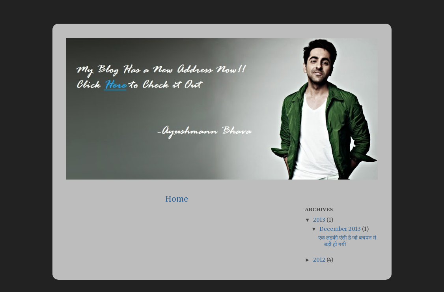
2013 (319, 220)
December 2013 (340, 229)
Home (176, 199)
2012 (319, 259)
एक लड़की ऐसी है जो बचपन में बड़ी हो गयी (347, 240)
